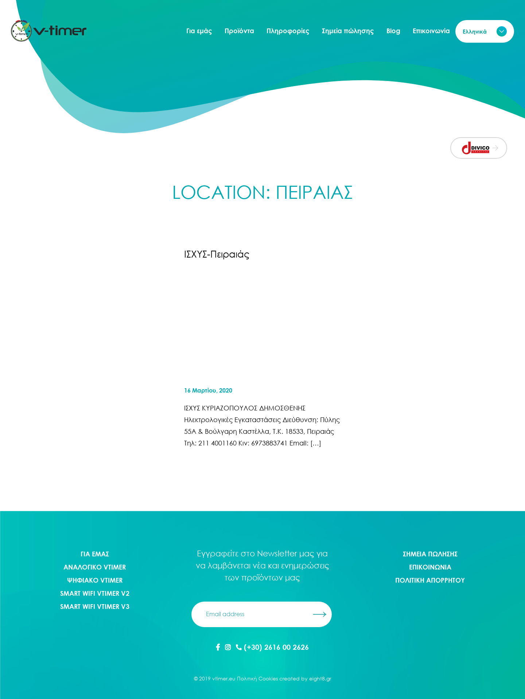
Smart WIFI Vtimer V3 (94, 606)
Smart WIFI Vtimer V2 (94, 593)
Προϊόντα (239, 31)
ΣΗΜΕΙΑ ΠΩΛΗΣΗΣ (430, 554)
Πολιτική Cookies (257, 678)
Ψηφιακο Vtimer (94, 580)
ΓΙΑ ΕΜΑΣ (95, 554)
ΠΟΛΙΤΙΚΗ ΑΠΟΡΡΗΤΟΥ (430, 580)
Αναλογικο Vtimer (94, 567)
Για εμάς (199, 31)
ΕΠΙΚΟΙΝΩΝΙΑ (430, 567)
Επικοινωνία (431, 31)
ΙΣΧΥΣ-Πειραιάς (216, 254)
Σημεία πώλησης (348, 31)
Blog (393, 31)
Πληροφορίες (288, 31)
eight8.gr (320, 678)
